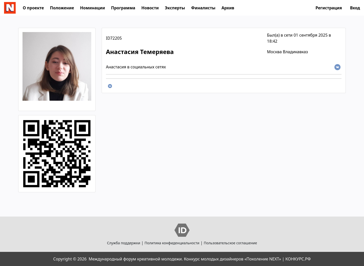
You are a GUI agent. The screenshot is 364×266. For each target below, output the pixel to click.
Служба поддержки (123, 243)
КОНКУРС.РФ (298, 259)
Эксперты (175, 8)
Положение (62, 8)
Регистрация (328, 8)
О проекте (33, 8)
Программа (123, 8)
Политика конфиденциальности (172, 243)
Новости (150, 8)
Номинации (92, 8)
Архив (227, 8)
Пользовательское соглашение (230, 243)
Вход (355, 8)
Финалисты (203, 8)
